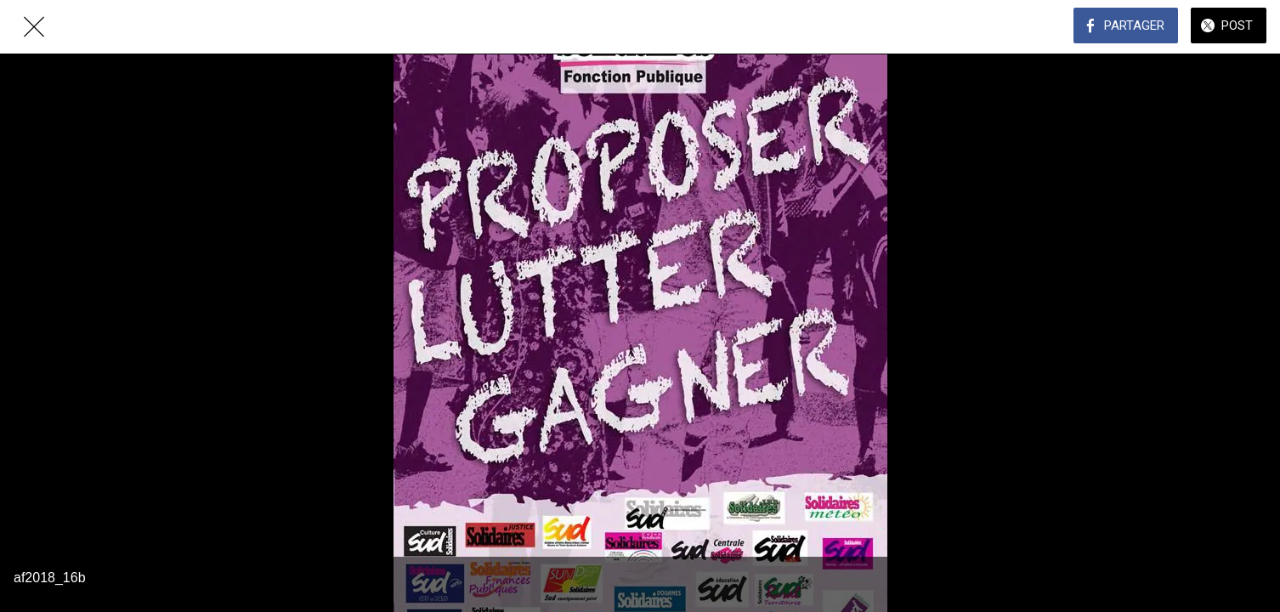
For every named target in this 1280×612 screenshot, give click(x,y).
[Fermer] (34, 27)
